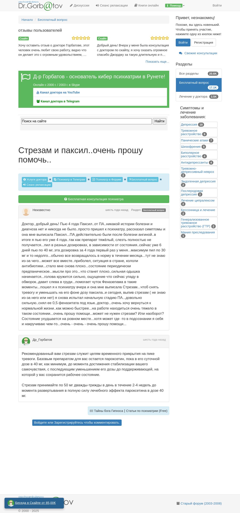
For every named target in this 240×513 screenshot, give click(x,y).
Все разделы (198, 73)
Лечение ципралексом (197, 200)
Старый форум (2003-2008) (201, 503)
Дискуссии (79, 5)
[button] (175, 5)
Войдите (40, 422)
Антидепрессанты (194, 162)
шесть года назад (116, 209)
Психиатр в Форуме (106, 179)
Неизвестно (41, 210)
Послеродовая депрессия (192, 192)
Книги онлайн (146, 5)
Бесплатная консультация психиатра (94, 199)
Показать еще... (157, 61)
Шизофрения (191, 146)
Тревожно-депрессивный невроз (197, 170)
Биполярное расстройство (191, 154)
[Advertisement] (100, 460)
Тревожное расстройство (191, 132)
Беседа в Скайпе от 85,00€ (35, 503)
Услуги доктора (35, 179)
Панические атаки (194, 140)
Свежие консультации (198, 53)
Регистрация (203, 42)
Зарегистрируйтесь (68, 422)
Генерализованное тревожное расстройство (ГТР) (195, 223)
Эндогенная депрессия (198, 181)
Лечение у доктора (198, 96)
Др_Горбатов (42, 339)
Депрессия (189, 124)
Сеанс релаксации (112, 5)
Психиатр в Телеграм (69, 179)
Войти (217, 5)
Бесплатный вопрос (143, 179)
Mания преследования (198, 232)
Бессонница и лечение (198, 210)
